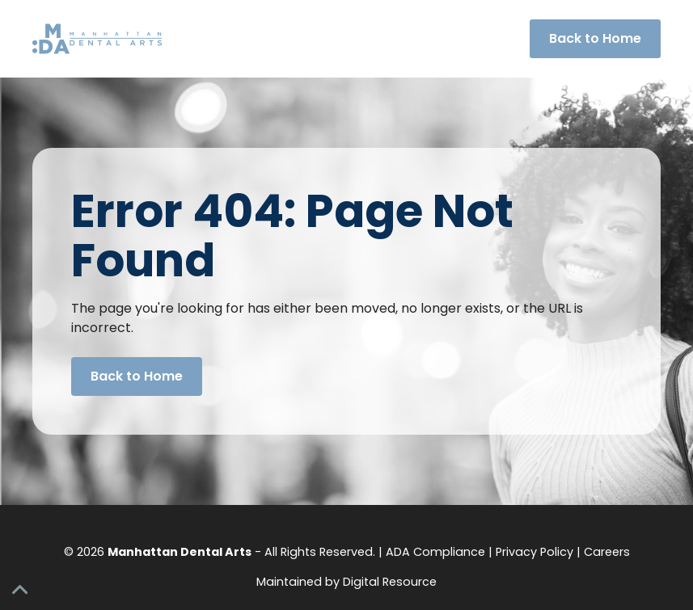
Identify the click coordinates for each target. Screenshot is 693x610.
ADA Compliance (435, 552)
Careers (607, 552)
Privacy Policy (534, 552)
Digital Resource (390, 582)
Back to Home (595, 38)
